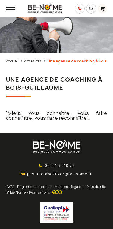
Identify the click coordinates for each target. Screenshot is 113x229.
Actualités (33, 61)
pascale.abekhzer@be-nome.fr (56, 173)
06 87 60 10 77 (57, 165)
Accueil (12, 61)
